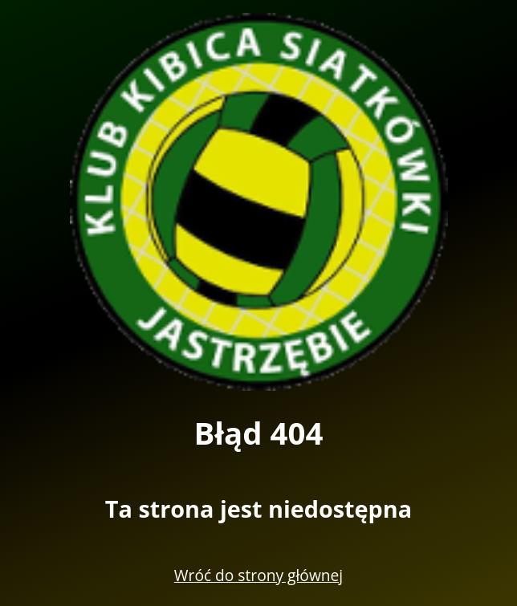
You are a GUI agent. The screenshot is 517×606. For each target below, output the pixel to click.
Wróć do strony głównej (258, 575)
